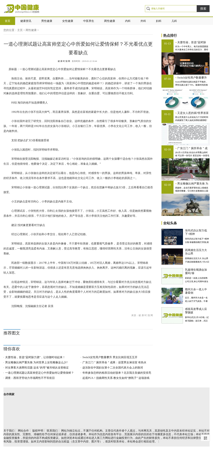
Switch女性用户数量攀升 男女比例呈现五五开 (109, 357)
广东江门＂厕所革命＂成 (192, 148)
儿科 (174, 20)
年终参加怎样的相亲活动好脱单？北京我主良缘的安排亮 (116, 372)
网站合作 (23, 430)
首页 (7, 20)
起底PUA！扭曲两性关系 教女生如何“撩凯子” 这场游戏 (115, 377)
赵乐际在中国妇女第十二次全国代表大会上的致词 (112, 367)
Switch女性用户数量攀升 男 (192, 77)
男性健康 (46, 20)
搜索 (203, 8)
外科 (143, 20)
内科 (128, 20)
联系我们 (52, 430)
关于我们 (8, 430)
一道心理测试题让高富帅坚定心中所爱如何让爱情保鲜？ (39, 372)
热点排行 (170, 35)
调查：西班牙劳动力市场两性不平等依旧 (30, 377)
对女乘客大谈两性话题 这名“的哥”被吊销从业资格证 (37, 367)
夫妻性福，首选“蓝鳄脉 (191, 42)
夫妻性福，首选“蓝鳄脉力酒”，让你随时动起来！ (35, 357)
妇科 (158, 20)
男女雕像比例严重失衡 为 (192, 183)
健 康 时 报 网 (64, 61)
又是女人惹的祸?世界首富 (193, 112)
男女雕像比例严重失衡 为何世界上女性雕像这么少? (36, 362)
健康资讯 (25, 20)
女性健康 (67, 20)
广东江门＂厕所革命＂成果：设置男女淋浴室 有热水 (114, 362)
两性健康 (109, 20)
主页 (20, 30)
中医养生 (88, 20)
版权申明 (37, 430)
